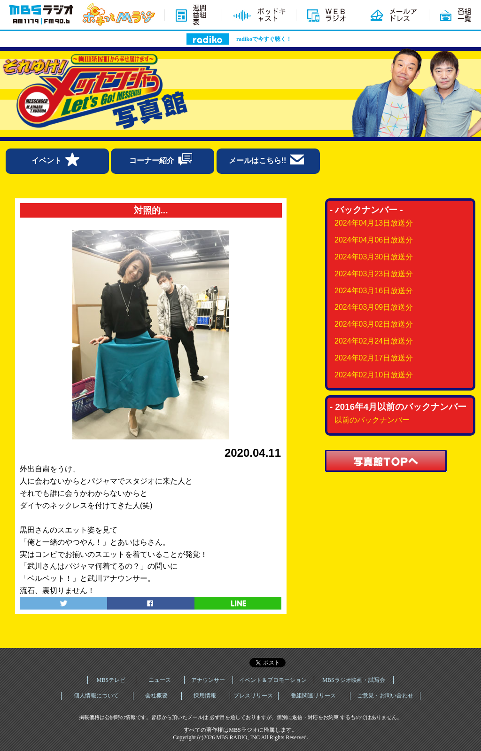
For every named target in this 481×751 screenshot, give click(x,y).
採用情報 (205, 695)
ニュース (159, 680)
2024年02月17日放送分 (373, 358)
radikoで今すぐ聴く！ (264, 39)
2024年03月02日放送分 (373, 324)
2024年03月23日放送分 (373, 274)
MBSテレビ (111, 680)
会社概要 (156, 695)
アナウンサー (208, 680)
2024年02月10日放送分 (373, 375)
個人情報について (96, 695)
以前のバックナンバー (372, 420)
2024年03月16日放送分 (373, 291)
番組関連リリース (313, 695)
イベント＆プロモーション (273, 680)
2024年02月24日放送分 (373, 341)
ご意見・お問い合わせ (385, 695)
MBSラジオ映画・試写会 (353, 680)
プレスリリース (253, 695)
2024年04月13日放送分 (373, 223)
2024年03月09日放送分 (373, 307)
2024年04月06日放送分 (373, 240)
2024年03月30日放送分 (373, 257)
